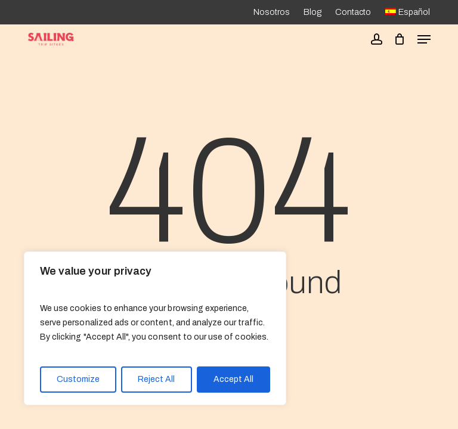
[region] (155, 328)
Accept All (233, 379)
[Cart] (399, 39)
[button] (424, 39)
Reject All (156, 379)
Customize (78, 379)
